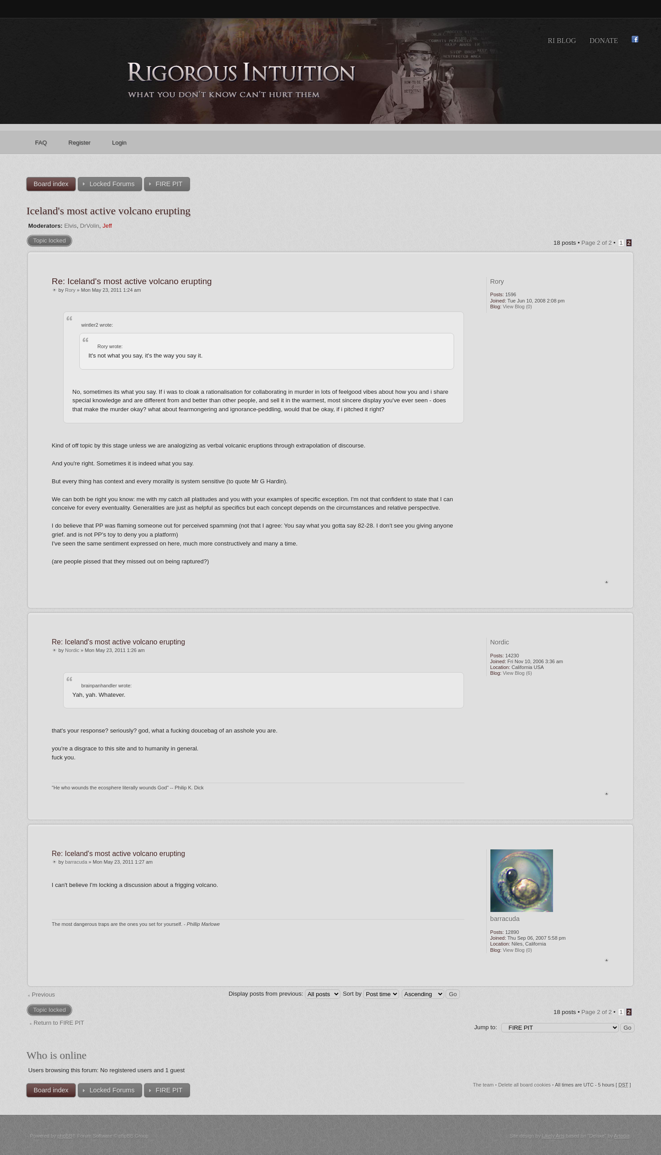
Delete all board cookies (524, 1084)
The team (483, 1084)
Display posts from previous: (284, 993)
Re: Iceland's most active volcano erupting (132, 281)
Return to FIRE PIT (59, 1022)
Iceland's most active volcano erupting (108, 211)
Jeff (107, 225)
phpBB (64, 1135)
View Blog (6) (517, 673)
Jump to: (485, 1027)
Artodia (622, 1135)
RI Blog (562, 40)
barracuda (76, 862)
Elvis (70, 225)
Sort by (371, 993)
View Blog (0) (517, 306)
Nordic (72, 650)
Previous (43, 994)
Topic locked (49, 240)
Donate (603, 40)
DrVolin (89, 225)
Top (606, 582)
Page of (596, 242)
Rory (70, 290)
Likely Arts (553, 1135)
